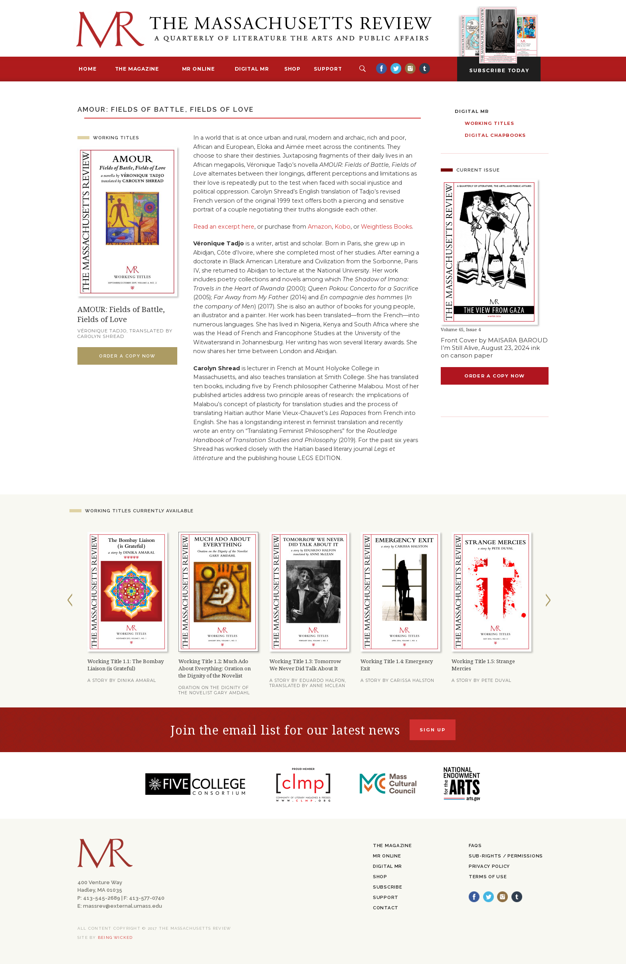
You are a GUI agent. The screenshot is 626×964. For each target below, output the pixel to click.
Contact (385, 908)
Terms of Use (488, 876)
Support (328, 69)
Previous (69, 600)
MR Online (198, 69)
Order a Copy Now (127, 356)
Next (548, 600)
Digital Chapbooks (495, 135)
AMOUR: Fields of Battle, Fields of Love (121, 314)
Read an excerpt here (223, 226)
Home (87, 69)
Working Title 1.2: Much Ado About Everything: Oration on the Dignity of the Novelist (214, 668)
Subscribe (387, 887)
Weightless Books (386, 226)
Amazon (320, 226)
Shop (292, 69)
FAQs (475, 845)
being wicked (115, 937)
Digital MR (252, 69)
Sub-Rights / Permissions (506, 856)
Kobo (343, 226)
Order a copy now (494, 376)
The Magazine (137, 69)
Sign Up (433, 730)
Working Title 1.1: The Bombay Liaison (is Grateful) (125, 665)
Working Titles (116, 137)
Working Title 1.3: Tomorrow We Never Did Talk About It (305, 665)
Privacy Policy (489, 866)
